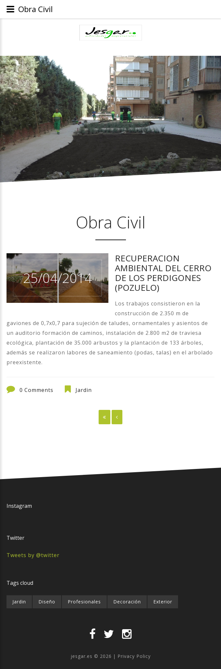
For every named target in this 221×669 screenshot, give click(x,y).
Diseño (46, 602)
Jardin (84, 390)
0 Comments (36, 390)
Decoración (127, 602)
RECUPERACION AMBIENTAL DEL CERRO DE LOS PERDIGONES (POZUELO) (163, 272)
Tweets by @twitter (33, 555)
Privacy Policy (134, 656)
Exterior (162, 602)
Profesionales (84, 602)
